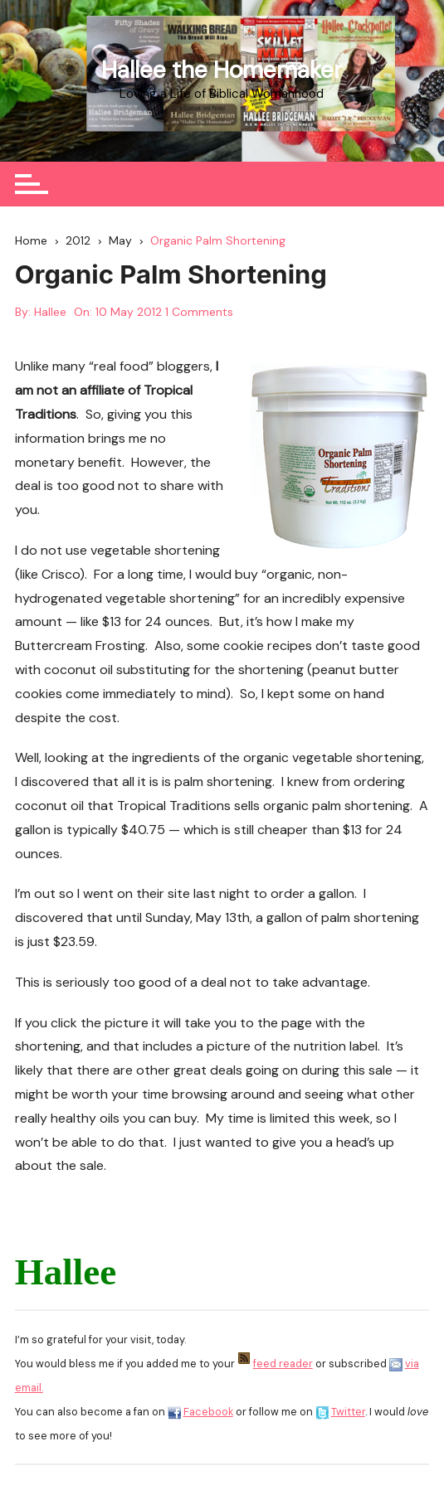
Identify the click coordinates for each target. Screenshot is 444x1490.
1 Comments (199, 311)
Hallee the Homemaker (221, 70)
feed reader (283, 1364)
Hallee (50, 311)
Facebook (208, 1412)
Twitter (348, 1412)
